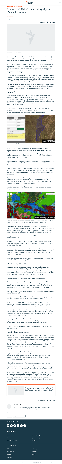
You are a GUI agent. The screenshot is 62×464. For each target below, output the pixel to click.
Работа (34, 440)
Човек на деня (35, 449)
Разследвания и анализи (14, 6)
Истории (9, 457)
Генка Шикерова (11, 16)
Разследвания (10, 451)
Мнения (9, 454)
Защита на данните (12, 440)
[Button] (41, 22)
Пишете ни (10, 437)
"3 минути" (35, 451)
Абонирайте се (37, 462)
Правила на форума (37, 437)
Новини (9, 449)
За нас (8, 435)
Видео (33, 454)
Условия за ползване (37, 435)
